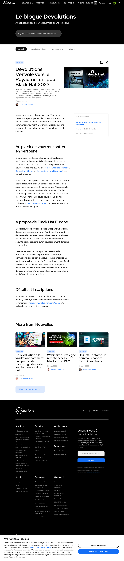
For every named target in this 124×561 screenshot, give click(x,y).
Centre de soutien (40, 482)
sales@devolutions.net (36, 203)
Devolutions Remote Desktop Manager (41, 432)
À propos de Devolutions (58, 486)
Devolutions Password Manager (42, 443)
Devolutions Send (60, 431)
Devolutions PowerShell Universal (42, 437)
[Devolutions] (9, 3)
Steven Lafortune (24, 378)
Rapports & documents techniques (42, 512)
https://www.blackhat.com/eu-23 (45, 302)
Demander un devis (22, 488)
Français (94, 411)
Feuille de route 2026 (42, 460)
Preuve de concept (22, 471)
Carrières (57, 490)
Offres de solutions (22, 431)
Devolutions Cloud (60, 451)
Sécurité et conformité (61, 508)
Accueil (21, 49)
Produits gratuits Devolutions (40, 456)
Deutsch (104, 411)
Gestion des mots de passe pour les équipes (23, 446)
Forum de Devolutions (42, 490)
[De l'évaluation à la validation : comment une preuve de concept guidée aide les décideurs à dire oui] (30, 339)
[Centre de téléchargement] (95, 3)
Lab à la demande (40, 503)
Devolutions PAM (40, 447)
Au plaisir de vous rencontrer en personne (88, 123)
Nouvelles (19, 62)
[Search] (110, 3)
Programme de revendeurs (59, 495)
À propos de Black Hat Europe (88, 129)
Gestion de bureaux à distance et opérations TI (23, 439)
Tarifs (17, 485)
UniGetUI (38, 450)
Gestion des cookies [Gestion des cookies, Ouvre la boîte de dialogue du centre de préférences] (98, 545)
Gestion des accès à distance (22, 457)
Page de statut (39, 517)
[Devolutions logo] (25, 410)
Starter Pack (19, 434)
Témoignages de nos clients (41, 507)
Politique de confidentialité (93, 472)
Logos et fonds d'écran (61, 515)
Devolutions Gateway (61, 437)
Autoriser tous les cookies (98, 551)
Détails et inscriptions (84, 133)
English (85, 411)
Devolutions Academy (42, 494)
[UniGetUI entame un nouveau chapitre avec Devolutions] (93, 339)
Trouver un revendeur (22, 491)
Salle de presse (59, 511)
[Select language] (103, 3)
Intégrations (19, 468)
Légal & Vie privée (60, 502)
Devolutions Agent (60, 434)
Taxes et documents (60, 499)
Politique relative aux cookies (40, 547)
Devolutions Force (40, 500)
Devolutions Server (25, 171)
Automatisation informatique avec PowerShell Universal (22, 463)
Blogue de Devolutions (42, 497)
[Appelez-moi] (114, 3)
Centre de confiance (60, 505)
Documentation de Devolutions (41, 486)
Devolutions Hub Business (49, 171)
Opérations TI (57, 49)
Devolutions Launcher (61, 440)
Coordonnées (58, 482)
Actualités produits (38, 49)
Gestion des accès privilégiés (21, 451)
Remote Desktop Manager (56, 167)
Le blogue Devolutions (46, 16)
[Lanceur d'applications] (119, 3)
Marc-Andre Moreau (88, 369)
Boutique (18, 482)
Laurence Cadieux (24, 104)
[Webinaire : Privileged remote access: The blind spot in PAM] (62, 339)
